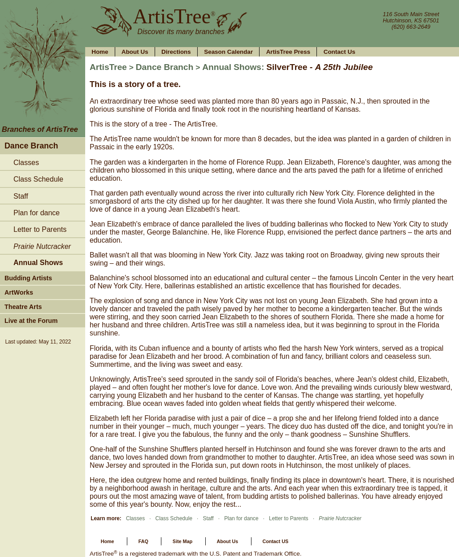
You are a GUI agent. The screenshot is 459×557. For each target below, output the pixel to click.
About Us (134, 51)
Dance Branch (31, 145)
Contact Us (339, 51)
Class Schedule (38, 179)
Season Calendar (228, 51)
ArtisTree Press (288, 51)
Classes (26, 162)
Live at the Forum (31, 320)
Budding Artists (28, 278)
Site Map (182, 541)
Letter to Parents (39, 229)
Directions (176, 51)
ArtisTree (170, 16)
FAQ (143, 541)
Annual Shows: (233, 67)
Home (99, 51)
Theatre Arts (23, 306)
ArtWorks (18, 292)
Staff (20, 196)
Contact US (275, 541)
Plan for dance (36, 213)
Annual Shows (38, 262)
